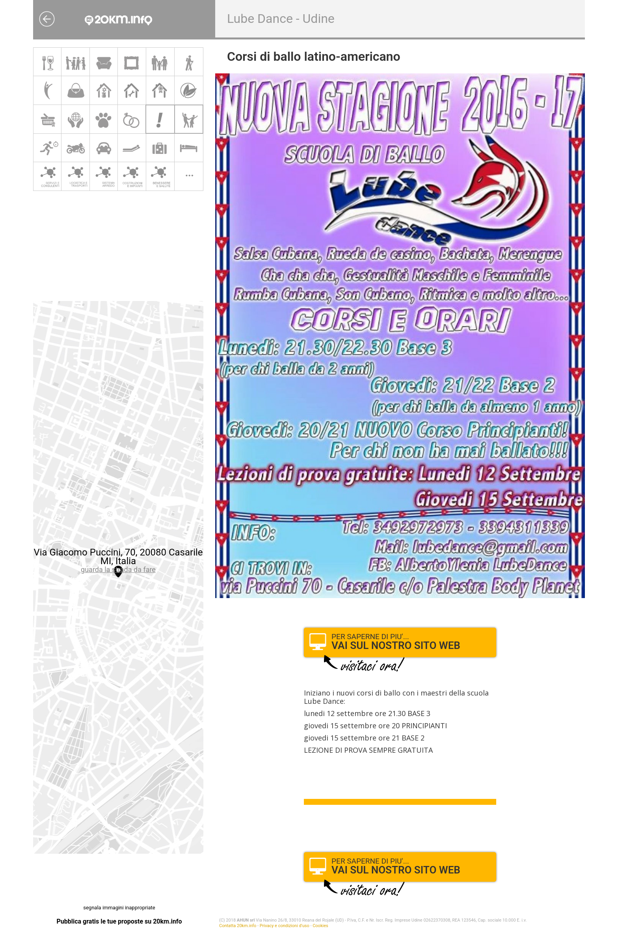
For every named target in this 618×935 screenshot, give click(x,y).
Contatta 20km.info (237, 925)
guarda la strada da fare (118, 569)
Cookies (320, 925)
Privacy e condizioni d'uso (284, 925)
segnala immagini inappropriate (119, 908)
